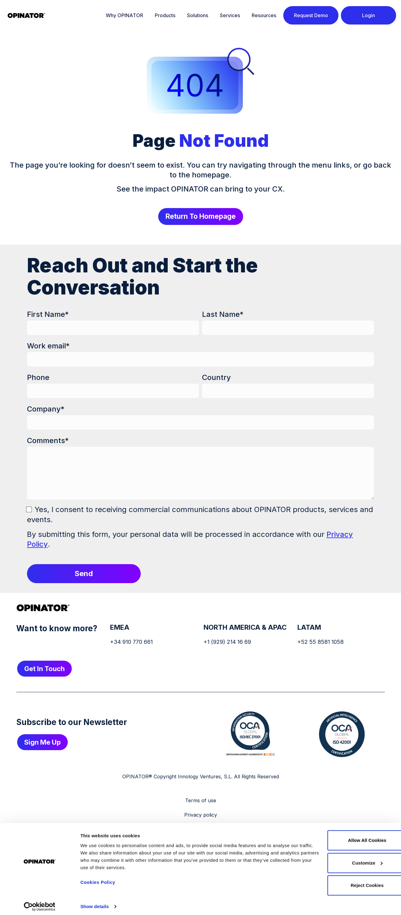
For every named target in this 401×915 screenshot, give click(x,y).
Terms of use (200, 801)
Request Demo (311, 15)
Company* (45, 409)
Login (368, 15)
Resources (264, 15)
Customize (334, 859)
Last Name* (222, 314)
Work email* (48, 346)
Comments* (48, 440)
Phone (38, 377)
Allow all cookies (334, 837)
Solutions (197, 15)
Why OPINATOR (124, 15)
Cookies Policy (97, 878)
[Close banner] (391, 829)
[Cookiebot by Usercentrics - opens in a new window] (40, 903)
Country (216, 377)
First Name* (48, 314)
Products (165, 15)
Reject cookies (334, 882)
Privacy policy (200, 815)
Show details (94, 903)
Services (230, 15)
